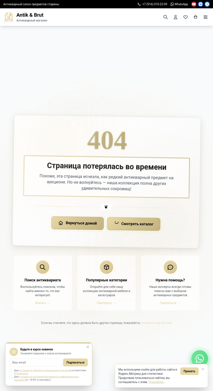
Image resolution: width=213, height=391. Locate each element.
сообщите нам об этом (156, 323)
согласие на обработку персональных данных (44, 370)
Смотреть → (106, 303)
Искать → (42, 303)
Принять (189, 371)
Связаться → (170, 303)
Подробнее (156, 382)
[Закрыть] (202, 369)
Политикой (22, 373)
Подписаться (75, 362)
